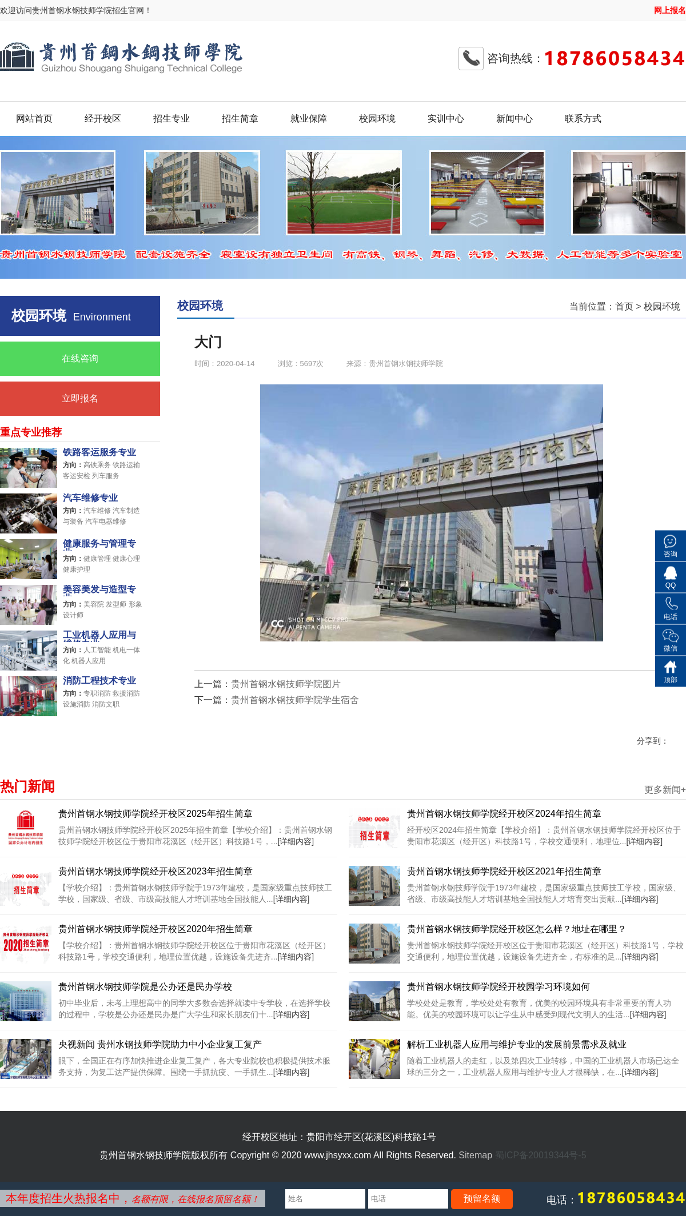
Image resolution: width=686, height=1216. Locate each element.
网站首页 (34, 118)
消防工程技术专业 (99, 680)
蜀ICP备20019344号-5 (541, 1155)
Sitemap (475, 1155)
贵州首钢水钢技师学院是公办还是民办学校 (145, 987)
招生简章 (240, 118)
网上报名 (670, 10)
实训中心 (446, 118)
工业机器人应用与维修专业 (99, 636)
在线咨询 (80, 358)
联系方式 (583, 118)
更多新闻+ (665, 789)
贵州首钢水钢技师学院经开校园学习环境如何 (498, 987)
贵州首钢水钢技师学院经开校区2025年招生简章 (155, 813)
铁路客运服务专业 (99, 452)
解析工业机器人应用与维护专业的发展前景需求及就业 (517, 1044)
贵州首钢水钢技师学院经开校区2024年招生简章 (504, 813)
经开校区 (103, 118)
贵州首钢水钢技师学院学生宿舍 (295, 700)
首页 (624, 306)
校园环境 (377, 118)
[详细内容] (295, 841)
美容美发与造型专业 (99, 590)
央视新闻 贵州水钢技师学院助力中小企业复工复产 (160, 1044)
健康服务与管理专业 (99, 545)
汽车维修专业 (90, 498)
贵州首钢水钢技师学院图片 (286, 684)
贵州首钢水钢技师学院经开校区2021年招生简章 (504, 871)
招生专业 (171, 118)
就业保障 (308, 118)
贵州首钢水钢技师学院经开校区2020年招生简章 (155, 929)
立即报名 (80, 398)
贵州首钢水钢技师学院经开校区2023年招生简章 (155, 871)
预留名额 (482, 1198)
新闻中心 (514, 118)
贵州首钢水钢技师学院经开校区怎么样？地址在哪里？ (517, 929)
